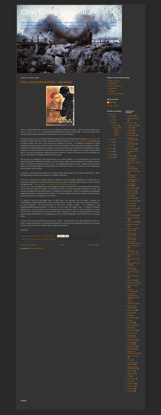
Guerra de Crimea (133, 259)
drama (130, 196)
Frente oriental (132, 222)
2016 (111, 157)
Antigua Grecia (132, 125)
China (129, 146)
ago (112, 117)
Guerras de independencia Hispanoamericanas (134, 296)
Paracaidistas (132, 340)
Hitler (129, 315)
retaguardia (53, 239)
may (112, 123)
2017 (111, 154)
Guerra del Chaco (133, 271)
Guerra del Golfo (133, 276)
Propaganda (132, 346)
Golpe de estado (133, 224)
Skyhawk (113, 102)
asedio (130, 130)
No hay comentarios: (48, 236)
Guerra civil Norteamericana (133, 242)
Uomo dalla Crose (69, 184)
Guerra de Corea (133, 254)
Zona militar (113, 88)
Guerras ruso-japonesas (132, 306)
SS (128, 376)
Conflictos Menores (134, 171)
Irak (129, 320)
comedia (130, 156)
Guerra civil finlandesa (131, 238)
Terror (129, 381)
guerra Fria (131, 280)
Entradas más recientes (29, 245)
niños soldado (132, 330)
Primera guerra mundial (132, 343)
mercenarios (132, 325)
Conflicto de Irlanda (134, 162)
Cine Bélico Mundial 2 (56, 12)
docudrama (131, 191)
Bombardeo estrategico (131, 138)
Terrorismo (131, 384)
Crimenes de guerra (34, 239)
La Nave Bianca (40, 184)
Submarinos (131, 378)
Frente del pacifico (134, 211)
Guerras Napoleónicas (132, 302)
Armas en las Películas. (116, 93)
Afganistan (131, 116)
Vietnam (130, 391)
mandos (130, 323)
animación (131, 123)
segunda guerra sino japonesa (133, 368)
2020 (111, 114)
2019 (111, 148)
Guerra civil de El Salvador (133, 229)
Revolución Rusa (133, 356)
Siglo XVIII (131, 374)
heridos (130, 313)
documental (131, 193)
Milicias (130, 328)
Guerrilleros (131, 310)
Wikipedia (112, 91)
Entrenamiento (132, 201)
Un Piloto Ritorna (54, 184)
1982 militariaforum (115, 86)
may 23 (115, 125)
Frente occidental (133, 217)
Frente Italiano (44, 239)
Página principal (114, 81)
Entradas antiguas (93, 245)
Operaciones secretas (132, 336)
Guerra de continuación (132, 251)
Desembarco (132, 188)
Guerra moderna (133, 285)
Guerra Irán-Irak (133, 283)
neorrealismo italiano (34, 132)
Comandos (131, 149)
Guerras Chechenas (131, 290)
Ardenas (130, 128)
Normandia (131, 333)
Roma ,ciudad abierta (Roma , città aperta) (46, 82)
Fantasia (130, 206)
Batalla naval (132, 135)
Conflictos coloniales (131, 167)
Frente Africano (133, 208)
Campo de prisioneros (131, 143)
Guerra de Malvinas (131, 268)
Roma (129, 360)
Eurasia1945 (113, 83)
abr (112, 139)
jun (112, 120)
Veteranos (131, 389)
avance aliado (92, 139)
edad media (131, 198)
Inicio (62, 245)
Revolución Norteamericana (133, 352)
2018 (111, 151)
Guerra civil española (131, 234)
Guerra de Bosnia (133, 246)
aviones (130, 133)
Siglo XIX (131, 371)
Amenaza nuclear (133, 118)
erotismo (130, 203)
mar (112, 142)
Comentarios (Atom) (36, 248)
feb (112, 145)
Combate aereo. (133, 151)
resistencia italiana (80, 141)
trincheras (131, 386)
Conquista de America (132, 176)
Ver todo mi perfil (112, 105)
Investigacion (132, 318)
